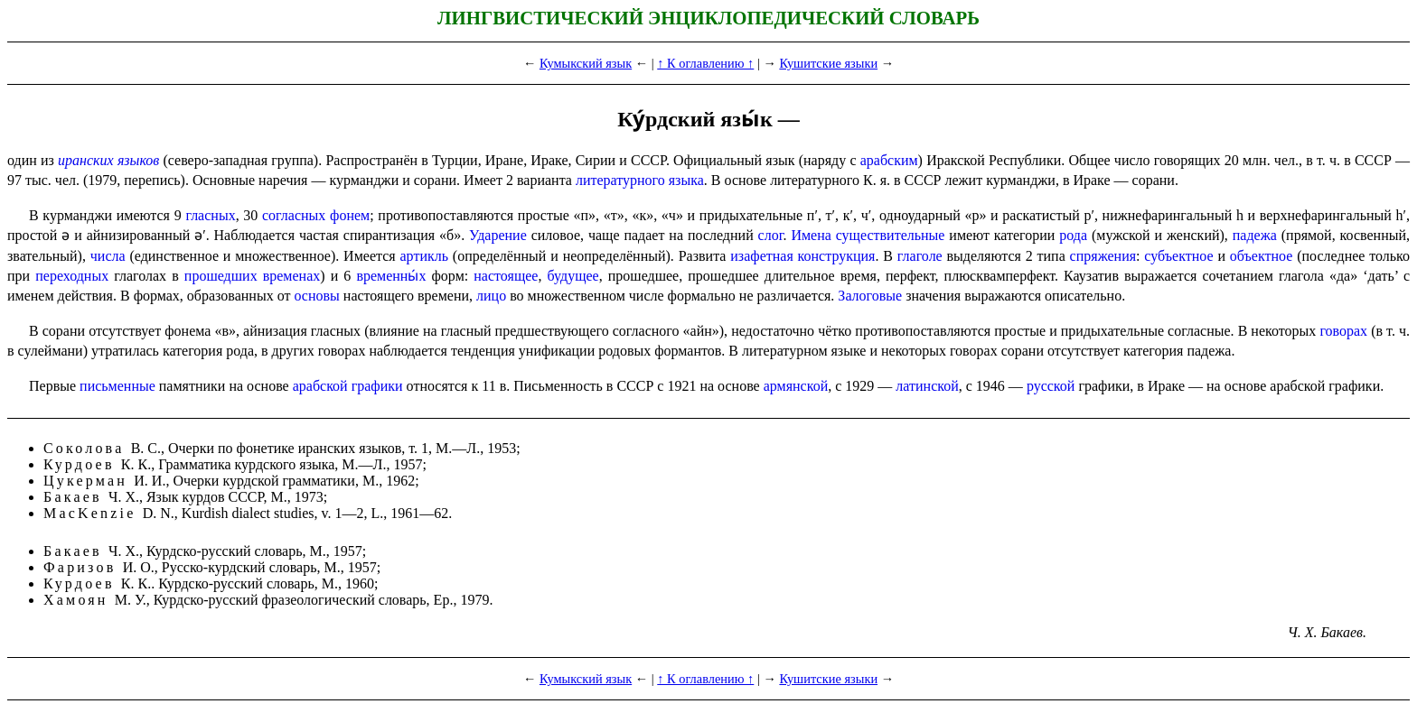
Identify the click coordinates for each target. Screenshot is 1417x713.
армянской (796, 386)
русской (1051, 386)
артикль (424, 256)
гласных (210, 215)
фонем (350, 215)
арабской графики (348, 386)
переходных (71, 275)
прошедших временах (252, 275)
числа (108, 256)
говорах (1343, 330)
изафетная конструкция (802, 256)
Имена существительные (867, 235)
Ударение (498, 235)
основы (316, 295)
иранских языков (108, 160)
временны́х (391, 275)
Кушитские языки (828, 63)
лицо (491, 295)
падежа (1255, 235)
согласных (293, 215)
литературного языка (640, 180)
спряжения (1103, 256)
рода (1073, 235)
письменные (117, 386)
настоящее (506, 275)
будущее (573, 275)
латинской (927, 386)
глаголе (920, 256)
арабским (889, 160)
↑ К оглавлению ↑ (705, 63)
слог (771, 235)
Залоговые (870, 295)
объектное (1261, 256)
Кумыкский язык (586, 63)
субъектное (1178, 256)
